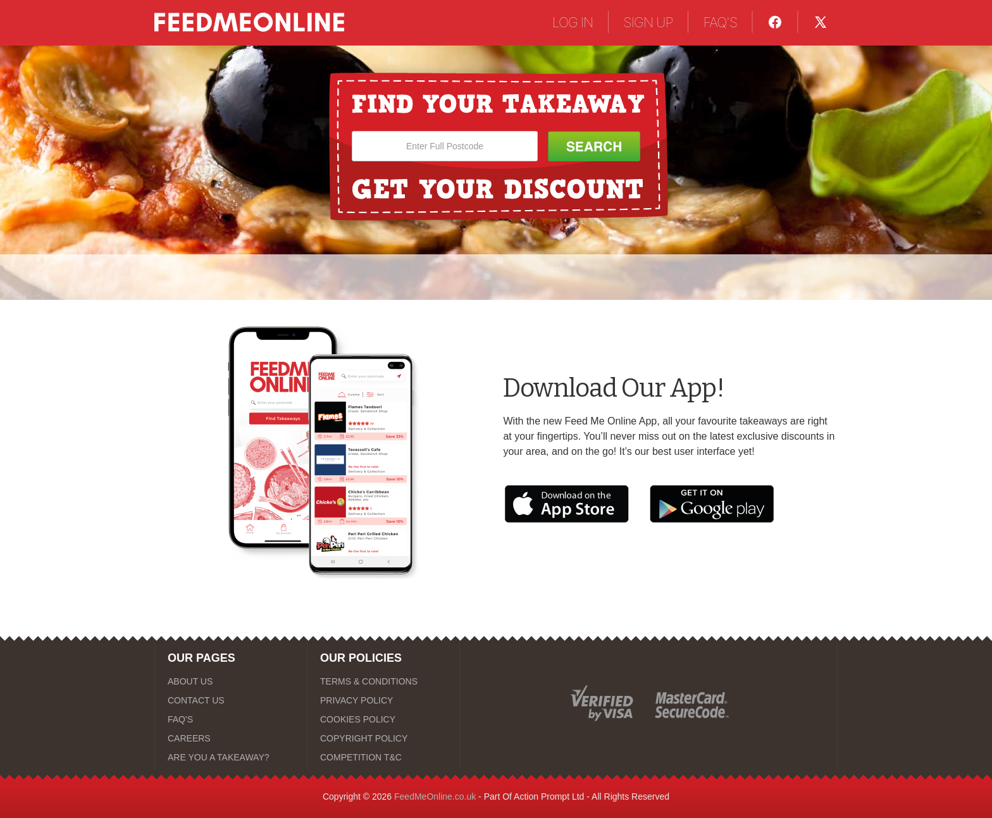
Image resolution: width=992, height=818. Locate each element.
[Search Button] (594, 146)
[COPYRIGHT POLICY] (383, 738)
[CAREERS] (231, 738)
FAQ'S (720, 22)
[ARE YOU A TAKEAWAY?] (231, 757)
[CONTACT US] (231, 700)
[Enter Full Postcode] (445, 146)
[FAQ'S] (231, 719)
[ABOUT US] (231, 681)
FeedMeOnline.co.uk (435, 796)
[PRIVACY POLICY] (383, 700)
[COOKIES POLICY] (383, 719)
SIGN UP (648, 22)
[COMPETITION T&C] (383, 757)
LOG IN (572, 22)
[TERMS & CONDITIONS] (383, 681)
